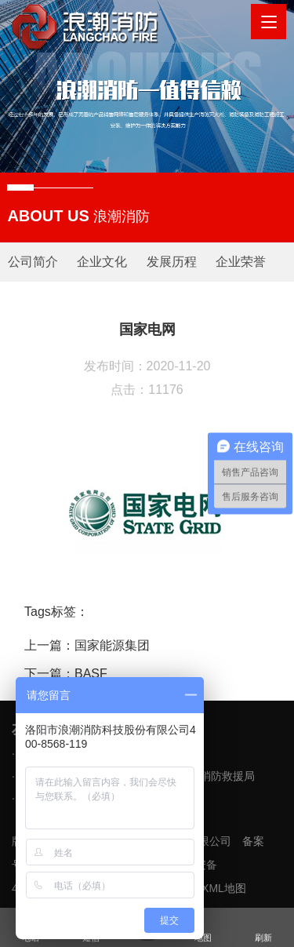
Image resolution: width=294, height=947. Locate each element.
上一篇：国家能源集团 (87, 645)
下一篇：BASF (65, 673)
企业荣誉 (241, 261)
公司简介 (33, 261)
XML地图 (223, 888)
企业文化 (102, 261)
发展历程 (172, 261)
